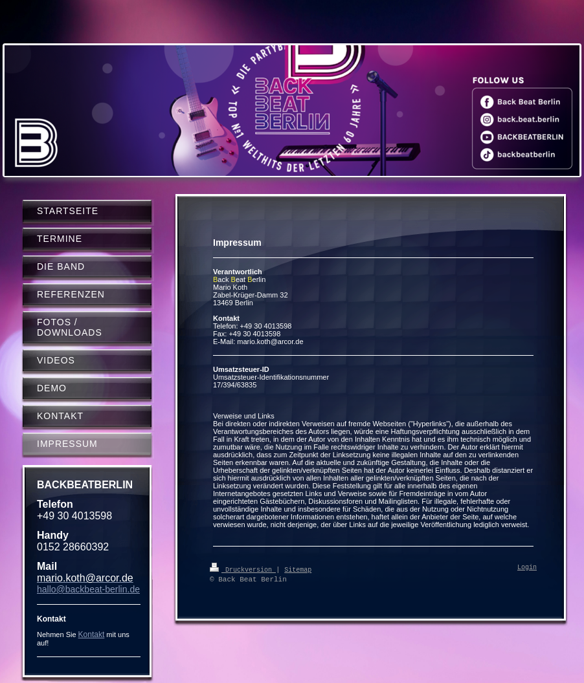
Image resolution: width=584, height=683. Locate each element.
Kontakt (91, 634)
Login (527, 567)
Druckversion (243, 569)
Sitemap (297, 569)
